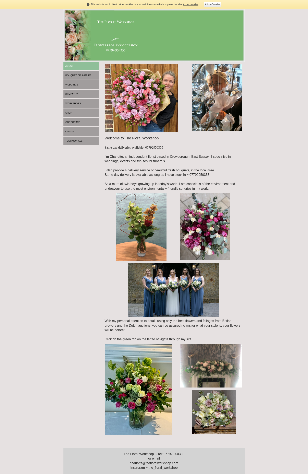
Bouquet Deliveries (78, 75)
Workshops (73, 103)
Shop (68, 113)
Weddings (71, 84)
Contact (71, 131)
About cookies (190, 4)
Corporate (72, 122)
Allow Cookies (212, 4)
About (69, 66)
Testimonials (74, 141)
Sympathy (71, 94)
